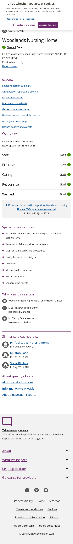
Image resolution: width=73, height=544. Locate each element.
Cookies (52, 509)
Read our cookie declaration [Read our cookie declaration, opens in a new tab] (21, 17)
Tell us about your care (15, 430)
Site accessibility (23, 501)
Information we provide (18, 388)
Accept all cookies (47, 23)
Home (41, 501)
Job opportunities (49, 525)
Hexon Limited (9, 66)
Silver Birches (19, 363)
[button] (36, 47)
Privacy (53, 517)
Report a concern (23, 525)
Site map (54, 501)
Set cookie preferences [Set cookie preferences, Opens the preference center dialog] (24, 23)
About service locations (17, 382)
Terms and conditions (29, 509)
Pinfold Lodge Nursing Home (29, 343)
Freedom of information (30, 517)
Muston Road (19, 353)
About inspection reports (19, 395)
